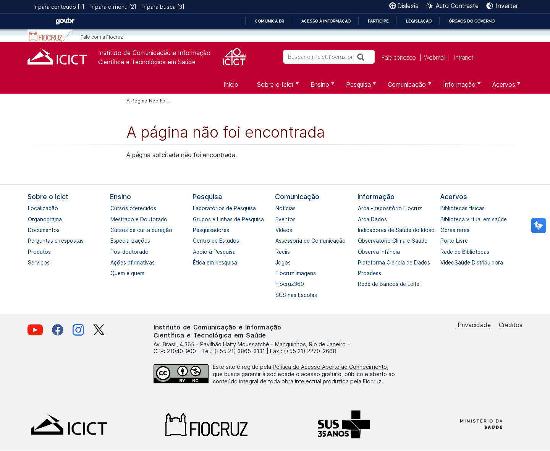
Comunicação (297, 197)
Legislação (419, 21)
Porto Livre (444, 241)
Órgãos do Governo (472, 21)
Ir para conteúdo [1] (59, 6)
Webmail (434, 57)
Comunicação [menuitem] (406, 87)
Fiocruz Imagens (279, 273)
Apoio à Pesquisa (197, 252)
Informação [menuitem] (458, 87)
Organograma (32, 219)
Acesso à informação (326, 21)
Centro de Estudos (197, 241)
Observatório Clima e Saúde (362, 241)
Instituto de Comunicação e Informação (154, 53)
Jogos (279, 263)
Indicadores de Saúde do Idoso (362, 230)
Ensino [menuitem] (318, 87)
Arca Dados (362, 219)
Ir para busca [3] (163, 6)
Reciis (279, 252)
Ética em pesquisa (197, 263)
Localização (32, 208)
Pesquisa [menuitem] (357, 87)
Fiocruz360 (279, 284)
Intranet (463, 57)
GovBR (64, 21)
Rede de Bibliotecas (444, 252)
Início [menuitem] (230, 84)
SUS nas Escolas (279, 295)
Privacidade (474, 325)
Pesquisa (207, 197)
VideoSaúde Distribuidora (444, 263)
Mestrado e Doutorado (114, 219)
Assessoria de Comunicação (279, 241)
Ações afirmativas (114, 263)
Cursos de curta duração (114, 230)
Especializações (114, 241)
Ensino (120, 197)
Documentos (32, 230)
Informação (376, 197)
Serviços (32, 263)
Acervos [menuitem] (502, 87)
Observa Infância (362, 252)
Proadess (362, 273)
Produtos (32, 252)
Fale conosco (398, 57)
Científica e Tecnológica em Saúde (147, 62)
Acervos (453, 197)
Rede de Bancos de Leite (362, 284)
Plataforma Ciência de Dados (362, 263)
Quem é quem (114, 273)
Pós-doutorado (114, 252)
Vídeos (279, 230)
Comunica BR (269, 21)
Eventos (279, 219)
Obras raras (444, 230)
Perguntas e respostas (32, 241)
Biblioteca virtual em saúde (444, 219)
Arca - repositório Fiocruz (362, 208)
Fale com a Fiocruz (102, 37)
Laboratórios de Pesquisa (197, 208)
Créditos (510, 325)
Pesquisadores (197, 230)
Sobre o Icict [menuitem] (274, 87)
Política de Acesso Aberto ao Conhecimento (330, 366)
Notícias (279, 208)
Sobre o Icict (48, 197)
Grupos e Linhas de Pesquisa (197, 219)
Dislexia (408, 6)
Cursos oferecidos (114, 208)
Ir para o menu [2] (113, 6)
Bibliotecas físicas (444, 208)
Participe (378, 21)
